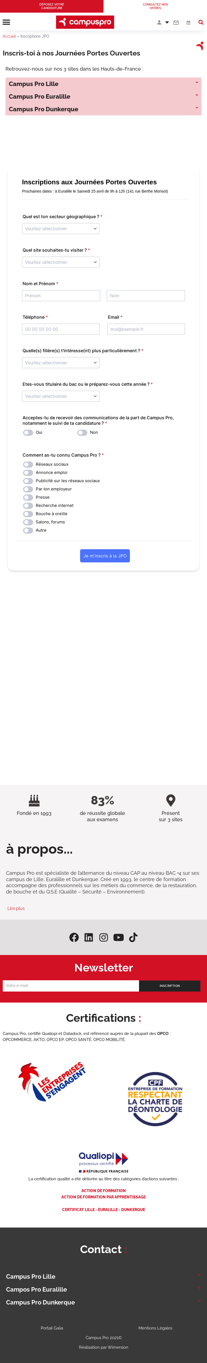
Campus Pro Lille (33, 83)
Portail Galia (52, 1328)
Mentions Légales (155, 1328)
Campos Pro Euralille (36, 1289)
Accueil (9, 36)
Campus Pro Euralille (39, 96)
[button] (6, 22)
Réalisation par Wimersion (103, 1347)
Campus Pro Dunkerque (43, 109)
